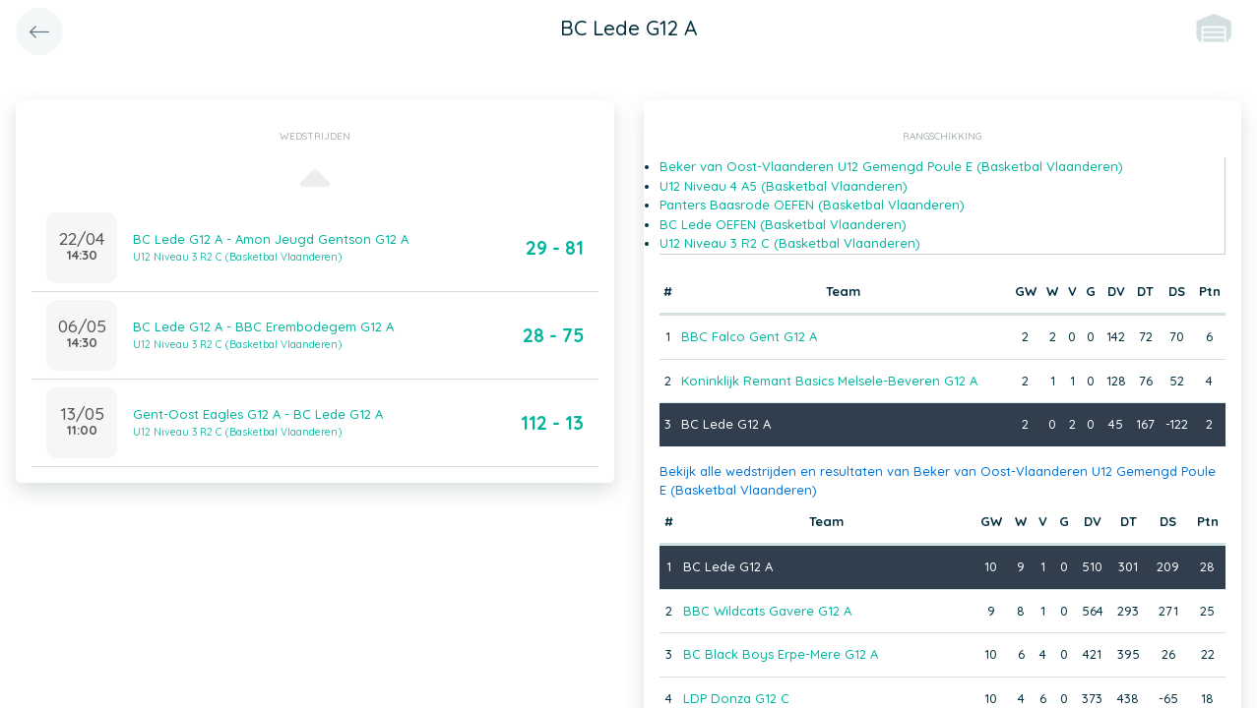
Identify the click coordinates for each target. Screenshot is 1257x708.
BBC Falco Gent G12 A (749, 336)
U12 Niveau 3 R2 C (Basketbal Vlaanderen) (790, 243)
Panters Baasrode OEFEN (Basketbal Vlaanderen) (812, 204)
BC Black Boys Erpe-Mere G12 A (780, 654)
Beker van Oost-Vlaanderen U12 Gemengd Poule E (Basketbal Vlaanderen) (891, 166)
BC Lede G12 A (726, 424)
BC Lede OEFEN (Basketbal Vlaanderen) (783, 224)
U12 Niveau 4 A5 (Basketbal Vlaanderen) (784, 186)
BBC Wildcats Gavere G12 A (767, 611)
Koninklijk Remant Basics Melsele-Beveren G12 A (829, 380)
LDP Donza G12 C (736, 698)
